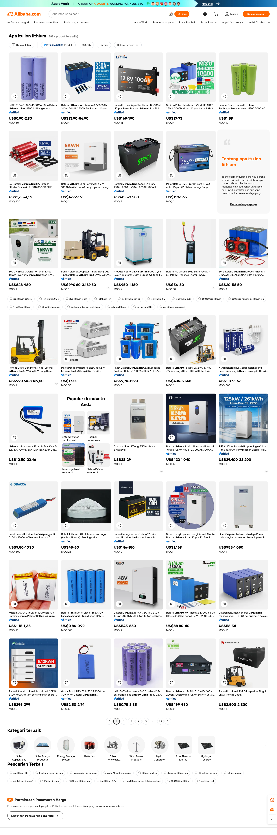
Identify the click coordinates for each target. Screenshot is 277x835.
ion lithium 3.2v (106, 781)
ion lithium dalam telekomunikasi (141, 781)
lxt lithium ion (232, 773)
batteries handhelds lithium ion (246, 298)
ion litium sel (205, 781)
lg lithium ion (102, 298)
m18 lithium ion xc (129, 298)
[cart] (217, 14)
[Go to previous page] (109, 721)
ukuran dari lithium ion (83, 773)
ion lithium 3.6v (181, 298)
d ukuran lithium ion (176, 773)
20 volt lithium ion (49, 306)
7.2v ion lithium (117, 306)
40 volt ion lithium (206, 773)
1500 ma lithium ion (78, 781)
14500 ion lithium (20, 306)
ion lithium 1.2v (19, 773)
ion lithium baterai (21, 298)
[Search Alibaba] (109, 14)
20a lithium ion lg (76, 298)
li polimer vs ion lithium (49, 773)
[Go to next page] (168, 721)
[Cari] (181, 14)
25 (160, 721)
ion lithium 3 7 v (49, 298)
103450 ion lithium (178, 781)
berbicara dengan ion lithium (84, 306)
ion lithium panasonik (172, 306)
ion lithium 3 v (156, 298)
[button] (171, 14)
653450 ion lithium (209, 298)
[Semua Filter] (21, 45)
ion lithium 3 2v (143, 306)
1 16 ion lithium (49, 781)
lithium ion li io (147, 773)
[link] (272, 800)
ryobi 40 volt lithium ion (117, 773)
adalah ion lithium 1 (21, 781)
